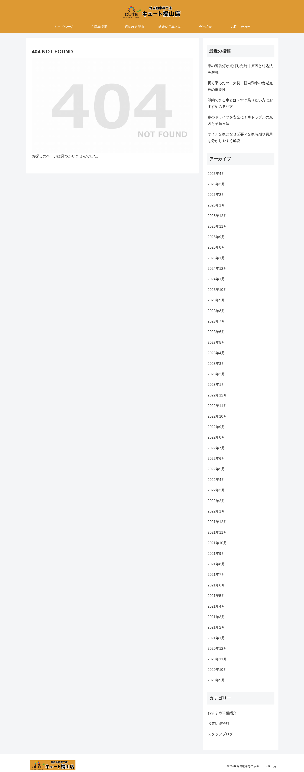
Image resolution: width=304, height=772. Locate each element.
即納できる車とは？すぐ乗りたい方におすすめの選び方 (240, 103)
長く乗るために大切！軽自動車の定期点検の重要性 (240, 86)
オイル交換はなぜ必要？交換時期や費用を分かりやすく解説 (240, 137)
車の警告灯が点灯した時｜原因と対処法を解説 (240, 69)
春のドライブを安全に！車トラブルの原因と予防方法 (240, 120)
